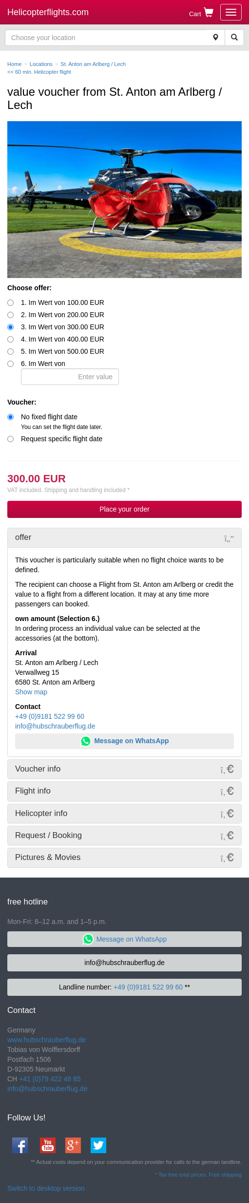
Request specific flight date (61, 439)
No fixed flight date (61, 421)
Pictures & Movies (47, 857)
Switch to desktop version (46, 1188)
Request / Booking (48, 835)
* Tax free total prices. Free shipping (198, 1175)
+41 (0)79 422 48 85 (50, 1079)
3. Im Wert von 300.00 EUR (62, 327)
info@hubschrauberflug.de (55, 726)
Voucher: (22, 402)
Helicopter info (41, 813)
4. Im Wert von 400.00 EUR (62, 339)
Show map (31, 692)
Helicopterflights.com (48, 12)
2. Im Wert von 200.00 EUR (62, 315)
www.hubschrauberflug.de (46, 1040)
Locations (41, 64)
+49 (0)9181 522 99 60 (49, 716)
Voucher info (37, 768)
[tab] (124, 537)
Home (14, 64)
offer (23, 537)
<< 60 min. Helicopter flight (39, 72)
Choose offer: (29, 288)
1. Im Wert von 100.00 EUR (62, 302)
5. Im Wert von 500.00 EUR (62, 351)
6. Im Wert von (70, 372)
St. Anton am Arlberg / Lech (93, 64)
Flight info (33, 790)
